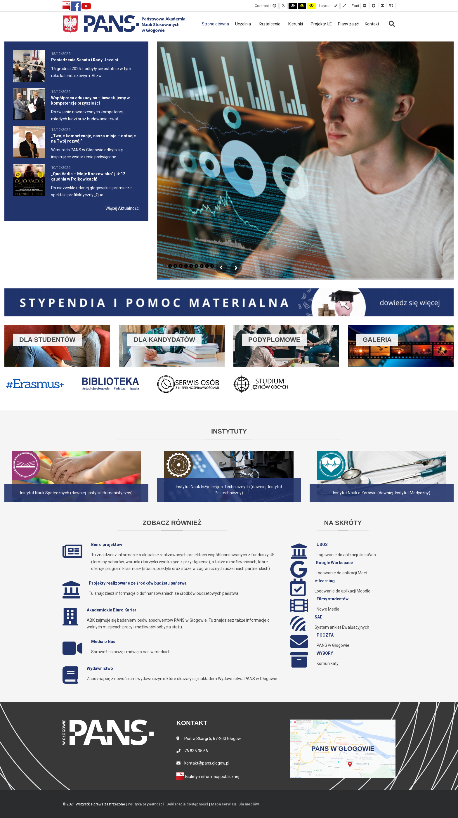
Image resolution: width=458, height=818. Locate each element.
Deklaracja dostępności (187, 804)
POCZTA (325, 635)
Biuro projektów (106, 544)
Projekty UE (321, 24)
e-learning (325, 580)
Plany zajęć (348, 24)
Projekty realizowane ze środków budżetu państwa (138, 583)
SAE (318, 617)
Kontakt (372, 24)
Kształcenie (269, 24)
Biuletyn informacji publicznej (207, 776)
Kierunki (295, 24)
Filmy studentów (332, 599)
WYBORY (325, 653)
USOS (322, 544)
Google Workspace (334, 562)
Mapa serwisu (223, 804)
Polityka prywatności (146, 804)
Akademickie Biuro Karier (111, 610)
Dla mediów (248, 804)
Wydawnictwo (100, 668)
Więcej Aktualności (122, 208)
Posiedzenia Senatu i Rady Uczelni (84, 60)
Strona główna (215, 24)
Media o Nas (103, 641)
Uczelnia (243, 24)
